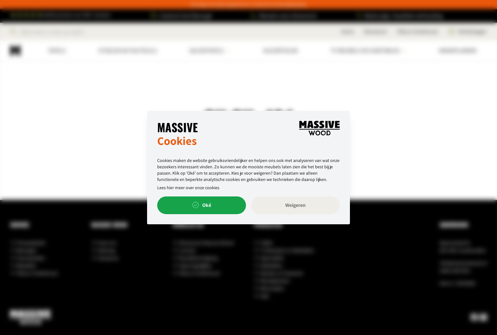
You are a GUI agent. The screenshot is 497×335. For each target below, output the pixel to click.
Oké (201, 205)
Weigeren (295, 205)
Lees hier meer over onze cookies (188, 187)
